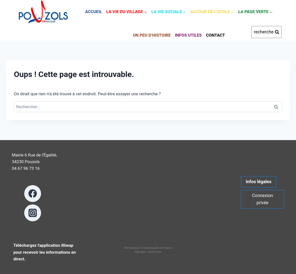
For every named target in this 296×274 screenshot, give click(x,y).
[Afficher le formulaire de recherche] (266, 32)
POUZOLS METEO (148, 194)
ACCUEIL (93, 11)
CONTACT (215, 35)
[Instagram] (32, 212)
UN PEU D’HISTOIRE (152, 35)
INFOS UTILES (188, 35)
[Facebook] (32, 193)
